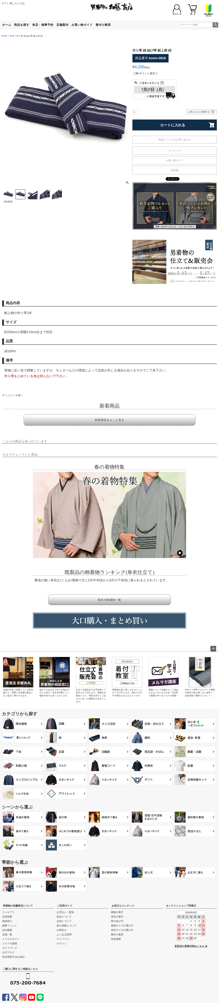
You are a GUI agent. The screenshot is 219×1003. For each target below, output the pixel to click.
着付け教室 (103, 24)
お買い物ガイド (82, 24)
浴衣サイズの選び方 (122, 930)
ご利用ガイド (64, 905)
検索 (215, 24)
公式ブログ (8, 952)
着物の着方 (117, 912)
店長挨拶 (7, 916)
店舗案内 (62, 24)
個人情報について (67, 925)
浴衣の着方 (117, 916)
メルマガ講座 (9, 943)
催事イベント (9, 925)
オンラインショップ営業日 (181, 905)
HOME (4, 36)
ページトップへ (213, 649)
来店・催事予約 (42, 24)
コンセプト (8, 912)
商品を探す (21, 24)
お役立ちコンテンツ (123, 905)
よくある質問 (64, 934)
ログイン (62, 943)
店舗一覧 (7, 934)
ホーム (6, 24)
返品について (64, 916)
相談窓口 (7, 921)
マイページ (63, 939)
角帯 (12, 36)
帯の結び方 (117, 921)
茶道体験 (116, 939)
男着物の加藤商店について (18, 905)
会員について (64, 921)
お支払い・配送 (65, 912)
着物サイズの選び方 (122, 925)
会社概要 (7, 930)
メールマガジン (11, 939)
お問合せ (62, 930)
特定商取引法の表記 (13, 956)
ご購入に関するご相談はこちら (20, 968)
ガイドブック (9, 947)
